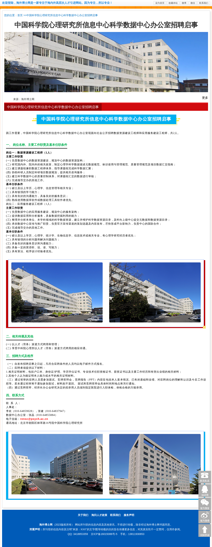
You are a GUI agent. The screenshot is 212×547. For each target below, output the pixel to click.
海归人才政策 (99, 515)
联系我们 (203, 3)
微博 (184, 3)
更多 (205, 97)
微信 (192, 3)
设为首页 (159, 3)
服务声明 (129, 515)
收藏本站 (173, 3)
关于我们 (83, 515)
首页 (20, 15)
